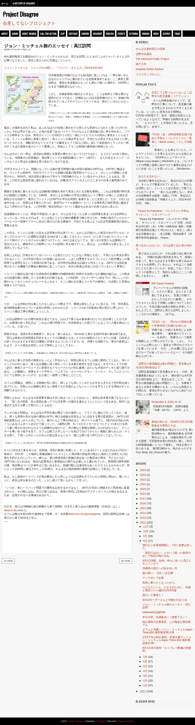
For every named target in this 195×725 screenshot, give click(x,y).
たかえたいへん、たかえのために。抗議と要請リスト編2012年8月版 (166, 589)
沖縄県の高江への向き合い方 (159, 568)
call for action (48, 34)
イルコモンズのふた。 (149, 74)
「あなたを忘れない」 (149, 176)
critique (73, 34)
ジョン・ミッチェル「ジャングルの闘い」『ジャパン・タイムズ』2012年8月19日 (53, 67)
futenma (133, 34)
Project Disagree (20, 14)
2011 (143, 691)
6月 (145, 661)
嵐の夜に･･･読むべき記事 (157, 573)
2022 (143, 479)
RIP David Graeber (163, 283)
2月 (145, 680)
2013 (143, 517)
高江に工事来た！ (153, 595)
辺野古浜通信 (144, 54)
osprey (166, 34)
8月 (145, 540)
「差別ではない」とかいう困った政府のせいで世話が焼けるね (166, 554)
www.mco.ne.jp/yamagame (84, 513)
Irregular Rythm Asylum (149, 69)
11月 (146, 526)
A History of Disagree (24, 3)
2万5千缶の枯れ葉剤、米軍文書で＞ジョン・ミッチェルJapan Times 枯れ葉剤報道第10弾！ (166, 640)
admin (15, 34)
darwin (85, 34)
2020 (143, 489)
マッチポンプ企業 (153, 577)
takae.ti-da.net (12, 510)
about (4, 34)
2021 (143, 484)
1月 (145, 685)
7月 (145, 656)
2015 (143, 508)
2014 (143, 512)
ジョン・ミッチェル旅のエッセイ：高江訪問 (47, 45)
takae (177, 34)
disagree (97, 34)
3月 (145, 675)
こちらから (64, 60)
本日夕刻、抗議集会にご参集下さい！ (165, 617)
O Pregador (101, 721)
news (156, 34)
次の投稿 (8, 560)
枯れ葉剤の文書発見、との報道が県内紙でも (166, 623)
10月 (146, 531)
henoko (145, 34)
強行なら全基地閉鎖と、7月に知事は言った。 (167, 546)
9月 (145, 536)
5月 (145, 666)
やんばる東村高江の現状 (150, 48)
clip (62, 34)
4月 (145, 671)
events (121, 34)
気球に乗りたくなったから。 (159, 582)
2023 (143, 474)
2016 (143, 503)
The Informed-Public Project (152, 58)
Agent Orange (29, 34)
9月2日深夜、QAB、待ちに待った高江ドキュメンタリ (166, 562)
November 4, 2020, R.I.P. (166, 401)
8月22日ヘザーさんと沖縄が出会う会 (164, 599)
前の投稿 (125, 560)
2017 (143, 498)
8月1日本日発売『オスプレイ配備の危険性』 (166, 649)
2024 (143, 470)
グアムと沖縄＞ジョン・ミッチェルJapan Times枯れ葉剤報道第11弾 (167, 631)
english (110, 34)
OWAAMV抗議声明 (153, 612)
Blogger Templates (125, 721)
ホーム (4, 3)
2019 (143, 493)
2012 (143, 522)
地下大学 (141, 64)
